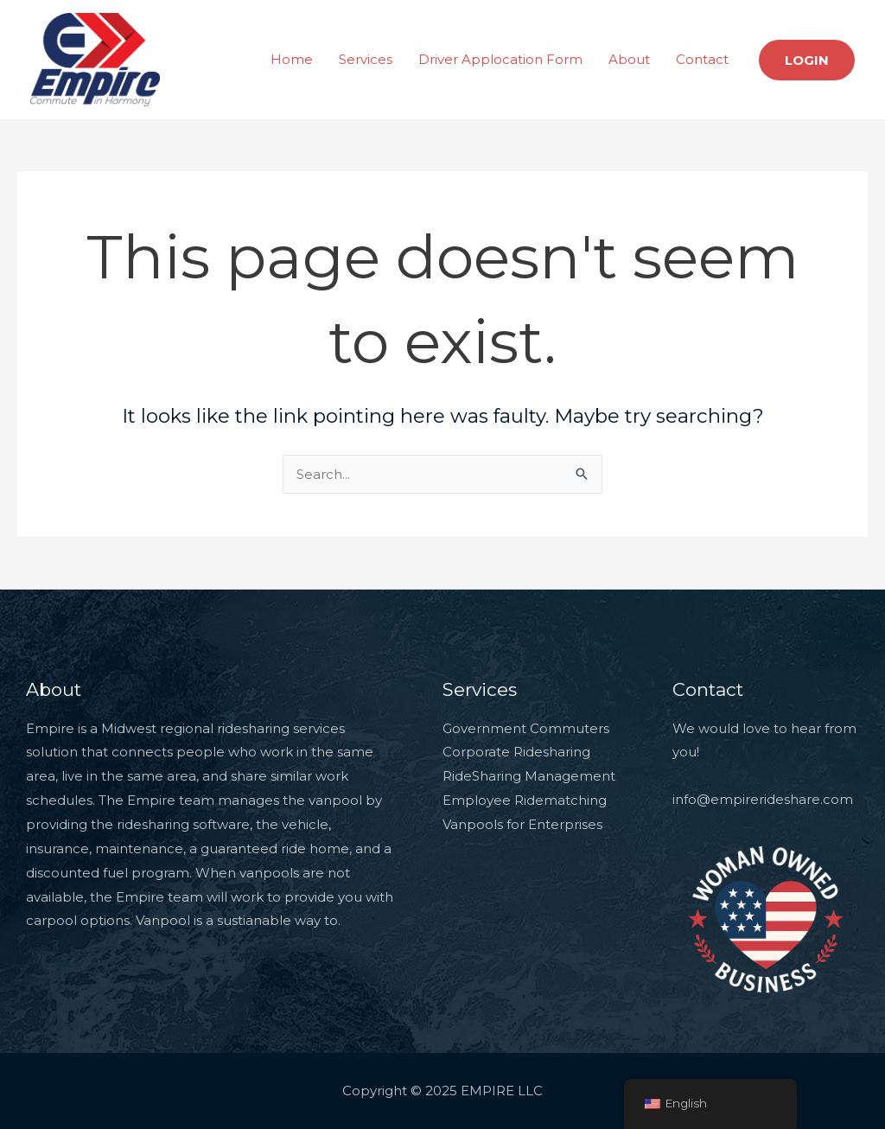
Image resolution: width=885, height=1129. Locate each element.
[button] (807, 60)
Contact (702, 59)
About (629, 59)
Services (365, 59)
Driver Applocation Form (500, 59)
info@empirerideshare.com (762, 799)
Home (292, 59)
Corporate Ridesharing (516, 751)
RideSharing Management (528, 776)
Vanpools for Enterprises (522, 824)
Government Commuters (525, 728)
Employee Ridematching (524, 800)
